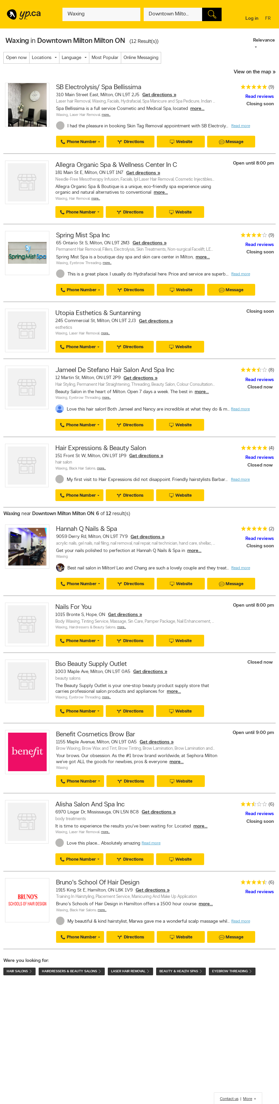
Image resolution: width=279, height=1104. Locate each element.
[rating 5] (252, 88)
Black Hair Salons (82, 469)
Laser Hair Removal (85, 115)
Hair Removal (79, 199)
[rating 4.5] (252, 883)
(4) (271, 448)
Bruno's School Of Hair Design (97, 882)
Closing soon (260, 104)
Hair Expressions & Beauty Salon (100, 448)
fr (268, 19)
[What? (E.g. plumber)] (101, 14)
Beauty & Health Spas (180, 971)
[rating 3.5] (252, 371)
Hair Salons (19, 971)
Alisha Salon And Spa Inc (90, 804)
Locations (41, 57)
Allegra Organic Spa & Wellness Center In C (116, 165)
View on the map (252, 72)
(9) (271, 87)
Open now (16, 57)
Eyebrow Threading (85, 263)
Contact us (229, 1099)
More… (106, 115)
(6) (271, 804)
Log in (252, 18)
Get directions (157, 95)
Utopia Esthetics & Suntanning (98, 313)
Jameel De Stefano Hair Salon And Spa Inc (114, 370)
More (247, 1099)
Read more (240, 126)
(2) (271, 529)
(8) (271, 370)
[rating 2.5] (252, 805)
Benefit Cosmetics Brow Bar (95, 734)
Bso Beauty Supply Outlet (91, 664)
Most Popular (105, 57)
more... (197, 108)
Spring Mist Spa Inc (83, 235)
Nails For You (73, 607)
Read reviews (259, 96)
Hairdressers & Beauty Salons (92, 627)
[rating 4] (252, 236)
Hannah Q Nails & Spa (86, 529)
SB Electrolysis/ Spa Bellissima (98, 87)
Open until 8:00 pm (253, 163)
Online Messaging (141, 57)
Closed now (260, 387)
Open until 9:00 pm (253, 732)
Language (71, 57)
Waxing (62, 115)
